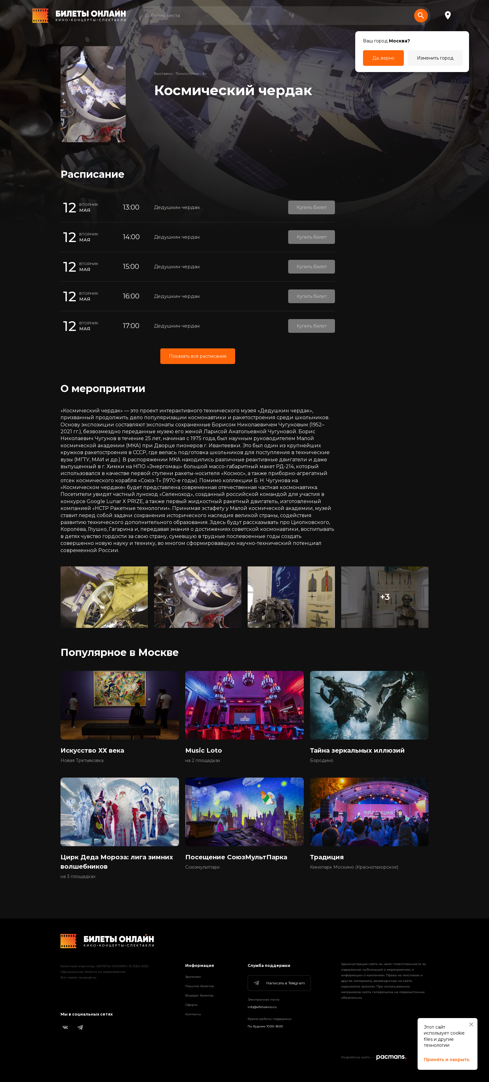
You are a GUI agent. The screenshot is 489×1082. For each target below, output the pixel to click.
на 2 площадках (202, 760)
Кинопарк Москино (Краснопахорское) (354, 867)
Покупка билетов (199, 986)
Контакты (193, 1014)
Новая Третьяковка (82, 760)
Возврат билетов (199, 995)
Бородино (321, 760)
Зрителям (193, 977)
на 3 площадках (78, 876)
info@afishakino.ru (262, 1007)
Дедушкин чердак (177, 207)
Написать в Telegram (279, 983)
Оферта (191, 1005)
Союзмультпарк (202, 867)
